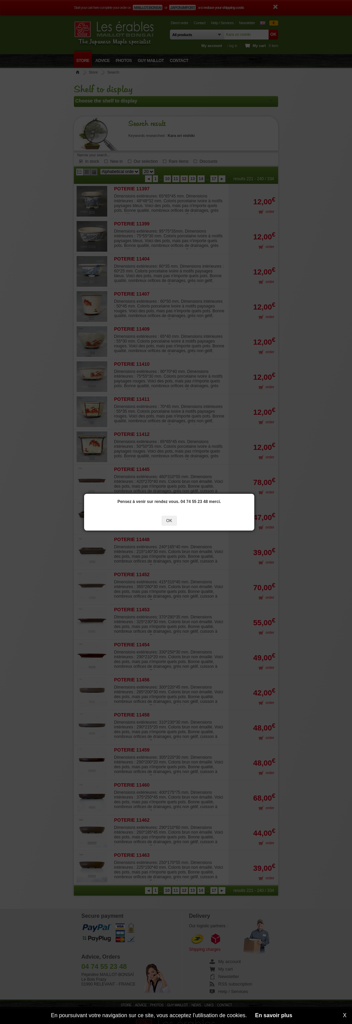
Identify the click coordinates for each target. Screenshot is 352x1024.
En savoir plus (273, 1015)
